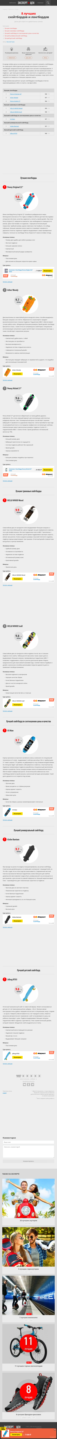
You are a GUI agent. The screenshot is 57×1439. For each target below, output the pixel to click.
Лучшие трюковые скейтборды (14, 31)
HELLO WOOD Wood (18, 575)
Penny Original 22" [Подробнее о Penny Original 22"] (15, 187)
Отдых (31, 1272)
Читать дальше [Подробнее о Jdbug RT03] (7, 1064)
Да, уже (28, 58)
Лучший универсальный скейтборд (16, 36)
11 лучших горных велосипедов (28, 1366)
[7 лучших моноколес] (28, 1295)
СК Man (14, 810)
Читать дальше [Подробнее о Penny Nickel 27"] (7, 481)
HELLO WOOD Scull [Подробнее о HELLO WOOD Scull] (15, 626)
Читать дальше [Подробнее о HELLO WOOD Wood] (7, 585)
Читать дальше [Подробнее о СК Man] (7, 820)
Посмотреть (16, 1437)
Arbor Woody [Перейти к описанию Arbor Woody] (14, 97)
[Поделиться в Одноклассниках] (28, 1085)
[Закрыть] (55, 1432)
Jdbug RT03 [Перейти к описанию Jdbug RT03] (13, 133)
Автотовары (28, 1223)
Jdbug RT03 (15, 1053)
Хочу (45, 58)
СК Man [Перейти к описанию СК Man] (12, 119)
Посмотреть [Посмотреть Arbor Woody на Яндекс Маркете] (17, 374)
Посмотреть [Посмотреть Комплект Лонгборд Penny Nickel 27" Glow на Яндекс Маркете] (48, 470)
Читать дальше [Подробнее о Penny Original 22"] (7, 282)
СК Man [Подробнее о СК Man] (10, 731)
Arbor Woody (16, 370)
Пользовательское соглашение (33, 1430)
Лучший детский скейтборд (13, 38)
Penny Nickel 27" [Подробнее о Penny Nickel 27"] (14, 388)
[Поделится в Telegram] (32, 1085)
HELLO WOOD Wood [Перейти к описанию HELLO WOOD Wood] (16, 108)
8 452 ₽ (38, 470)
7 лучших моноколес (29, 1317)
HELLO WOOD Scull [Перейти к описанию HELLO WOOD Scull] (16, 112)
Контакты (39, 1428)
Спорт (26, 1272)
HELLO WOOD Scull (18, 701)
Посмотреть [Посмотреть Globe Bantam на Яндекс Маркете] (17, 921)
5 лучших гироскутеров (28, 1269)
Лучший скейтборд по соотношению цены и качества (22, 33)
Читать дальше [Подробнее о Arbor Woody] (7, 380)
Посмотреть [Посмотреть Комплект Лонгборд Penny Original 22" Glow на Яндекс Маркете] (48, 271)
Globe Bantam (16, 917)
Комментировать (28, 1161)
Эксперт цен (26, 3)
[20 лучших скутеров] (28, 1198)
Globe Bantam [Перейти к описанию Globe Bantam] (14, 126)
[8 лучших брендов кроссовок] (28, 1392)
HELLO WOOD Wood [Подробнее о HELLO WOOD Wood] (15, 500)
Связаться (12, 58)
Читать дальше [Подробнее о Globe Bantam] (7, 927)
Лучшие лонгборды (11, 28)
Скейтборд (36, 374)
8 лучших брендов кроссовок (28, 1414)
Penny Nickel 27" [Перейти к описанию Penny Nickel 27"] (15, 101)
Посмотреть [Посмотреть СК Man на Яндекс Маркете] (17, 813)
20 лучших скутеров (28, 1220)
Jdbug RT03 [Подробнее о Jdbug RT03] (12, 979)
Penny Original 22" (17, 1434)
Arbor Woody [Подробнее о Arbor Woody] (12, 290)
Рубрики (40, 3)
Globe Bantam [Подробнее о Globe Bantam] (13, 839)
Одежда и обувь (26, 1417)
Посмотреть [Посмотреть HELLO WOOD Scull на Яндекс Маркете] (17, 705)
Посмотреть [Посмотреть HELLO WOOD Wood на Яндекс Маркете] (17, 579)
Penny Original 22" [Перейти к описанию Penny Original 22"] (16, 94)
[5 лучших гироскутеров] (28, 1247)
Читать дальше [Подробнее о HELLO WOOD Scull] (7, 711)
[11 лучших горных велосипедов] (28, 1344)
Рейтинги (12, 3)
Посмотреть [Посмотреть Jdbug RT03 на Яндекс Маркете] (17, 1057)
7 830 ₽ (38, 271)
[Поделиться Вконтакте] (24, 1085)
